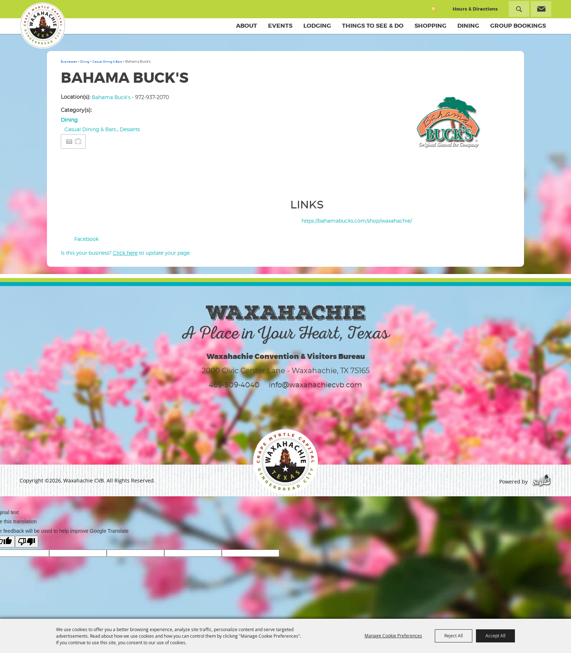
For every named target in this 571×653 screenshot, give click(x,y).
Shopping (430, 26)
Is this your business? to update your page (125, 253)
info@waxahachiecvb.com (315, 384)
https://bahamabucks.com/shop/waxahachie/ (357, 221)
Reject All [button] (453, 635)
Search (519, 9)
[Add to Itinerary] (78, 141)
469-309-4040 (234, 384)
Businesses (69, 61)
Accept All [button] (495, 635)
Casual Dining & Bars (107, 61)
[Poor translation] (26, 542)
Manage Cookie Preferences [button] (393, 635)
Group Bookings (518, 26)
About (246, 26)
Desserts (130, 129)
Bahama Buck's (111, 97)
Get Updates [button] (541, 9)
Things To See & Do (372, 26)
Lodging (317, 26)
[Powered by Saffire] (541, 481)
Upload (497, 181)
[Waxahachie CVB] (43, 25)
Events (280, 26)
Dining (468, 26)
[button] (450, 129)
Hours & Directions (475, 9)
